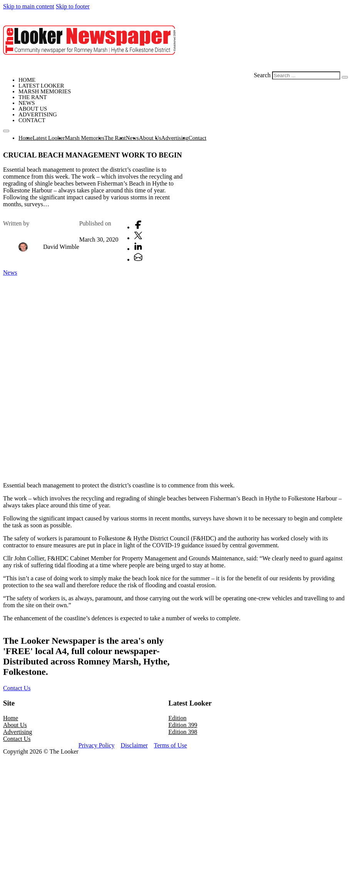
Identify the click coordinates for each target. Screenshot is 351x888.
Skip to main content (28, 6)
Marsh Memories (44, 91)
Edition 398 (182, 732)
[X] (138, 238)
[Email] (138, 259)
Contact (31, 120)
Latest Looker (41, 86)
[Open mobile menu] (6, 131)
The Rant (32, 97)
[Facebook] (138, 227)
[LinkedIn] (138, 248)
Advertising (37, 114)
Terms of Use (170, 745)
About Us (32, 109)
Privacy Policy (97, 745)
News (26, 103)
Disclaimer (134, 745)
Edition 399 (182, 725)
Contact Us (17, 688)
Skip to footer (73, 6)
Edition (177, 718)
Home (26, 80)
